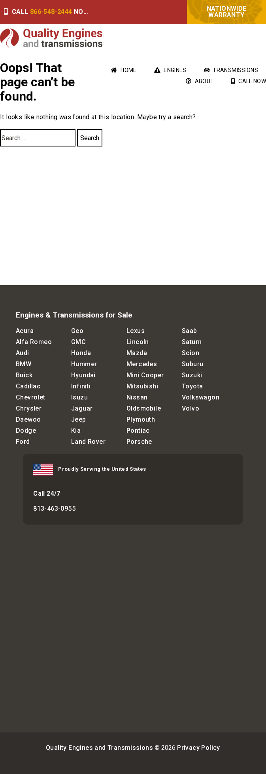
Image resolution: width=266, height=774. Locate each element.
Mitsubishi (142, 386)
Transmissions (231, 70)
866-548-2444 (51, 11)
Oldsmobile (143, 408)
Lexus (135, 331)
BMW (23, 364)
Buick (24, 375)
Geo (77, 331)
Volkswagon (200, 397)
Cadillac (28, 386)
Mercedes (141, 364)
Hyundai (83, 375)
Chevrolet (30, 397)
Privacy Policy (198, 747)
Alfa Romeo (34, 342)
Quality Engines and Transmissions (99, 747)
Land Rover (88, 441)
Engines (170, 70)
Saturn (192, 342)
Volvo (190, 408)
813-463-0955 (54, 508)
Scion (190, 353)
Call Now (248, 81)
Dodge (26, 430)
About (200, 81)
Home (123, 70)
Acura (25, 331)
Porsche (139, 441)
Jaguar (81, 408)
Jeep (78, 419)
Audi (22, 353)
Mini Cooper (145, 375)
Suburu (192, 364)
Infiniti (81, 386)
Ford (23, 441)
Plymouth (140, 419)
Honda (81, 353)
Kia (76, 430)
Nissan (136, 397)
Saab (189, 331)
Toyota (192, 386)
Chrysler (29, 408)
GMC (78, 342)
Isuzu (79, 397)
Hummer (84, 364)
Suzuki (192, 375)
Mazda (136, 353)
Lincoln (137, 342)
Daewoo (28, 419)
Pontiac (138, 430)
